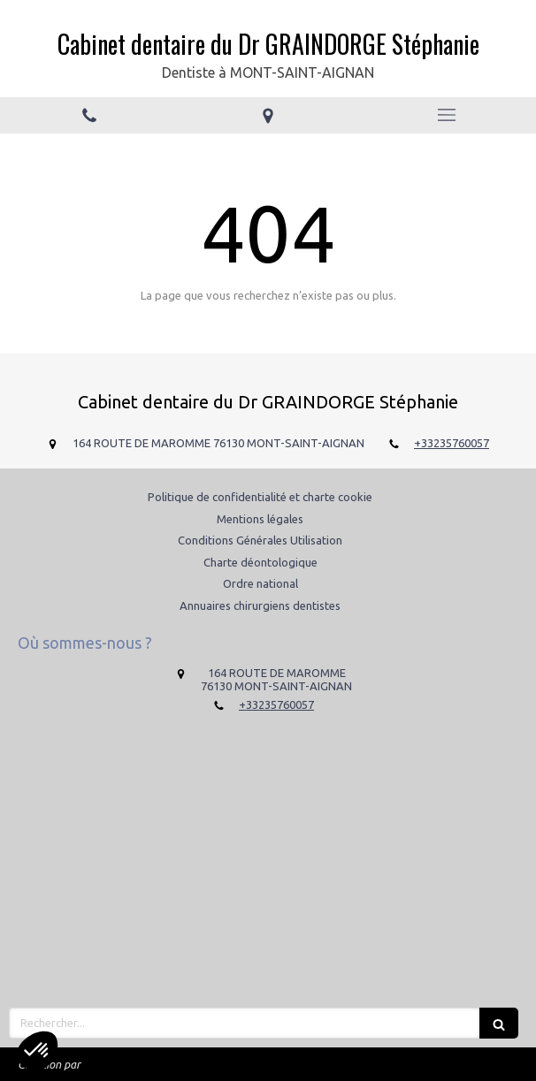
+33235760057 (451, 443)
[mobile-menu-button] (446, 115)
